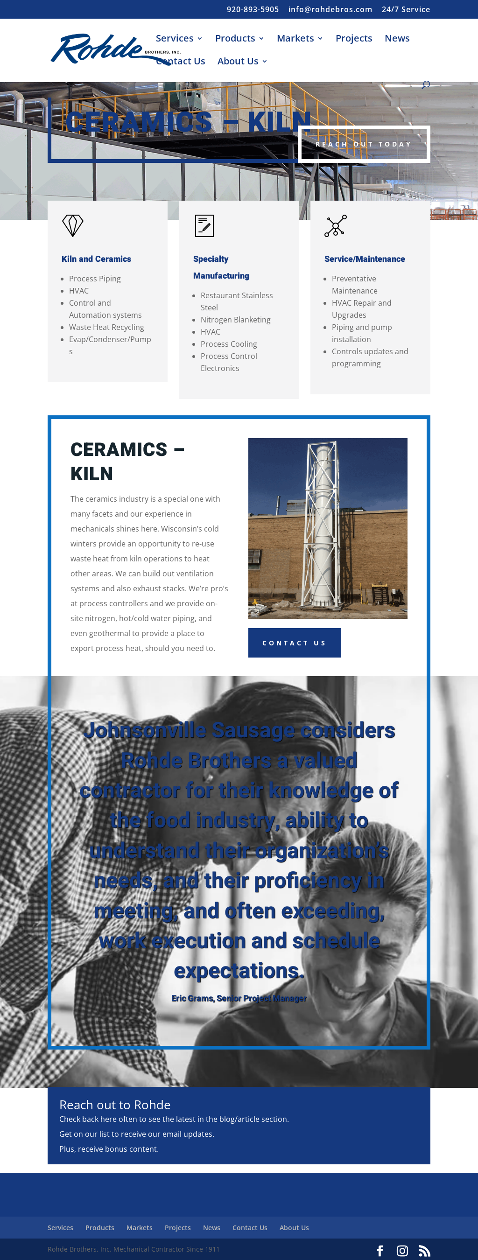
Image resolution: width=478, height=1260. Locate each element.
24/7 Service (406, 10)
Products (235, 39)
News (397, 39)
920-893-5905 (253, 10)
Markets (295, 39)
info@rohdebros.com (330, 10)
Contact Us (180, 62)
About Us (238, 62)
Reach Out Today (364, 144)
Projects (354, 39)
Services (175, 39)
